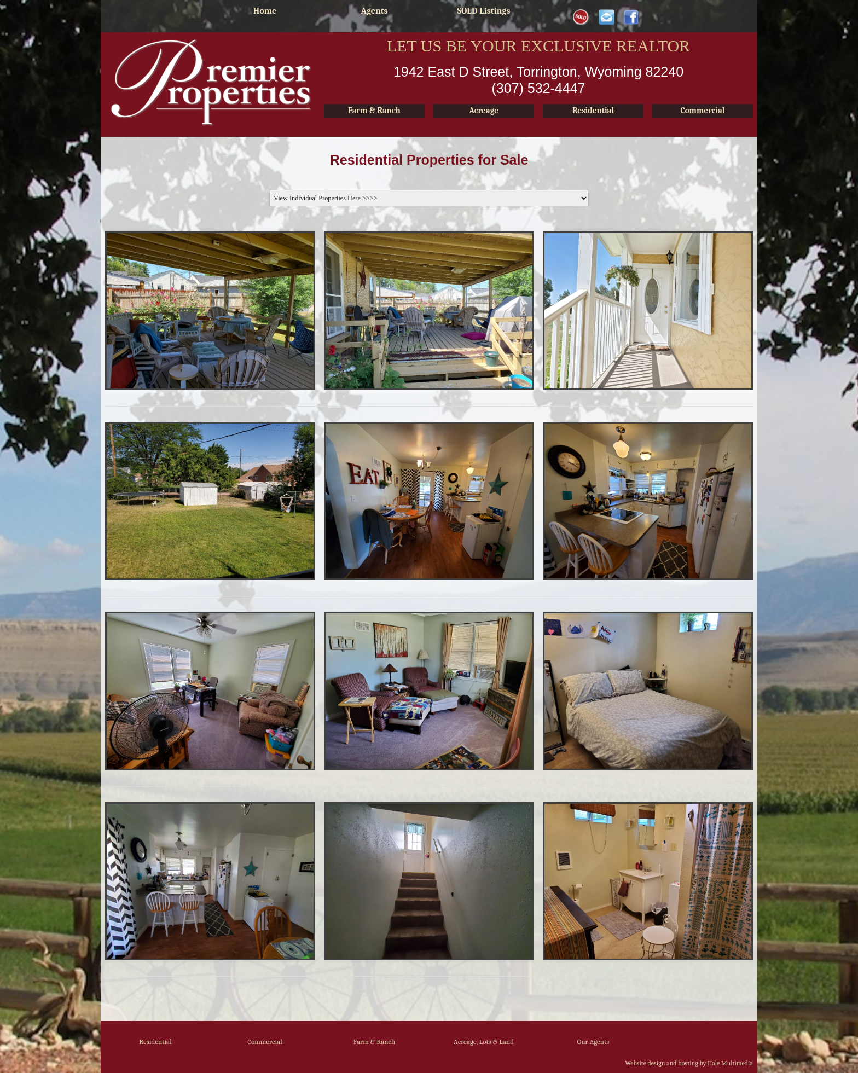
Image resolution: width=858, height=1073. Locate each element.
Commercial (264, 1041)
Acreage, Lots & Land (484, 1041)
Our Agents (593, 1041)
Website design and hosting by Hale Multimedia (689, 1063)
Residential (155, 1041)
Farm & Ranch (374, 1041)
